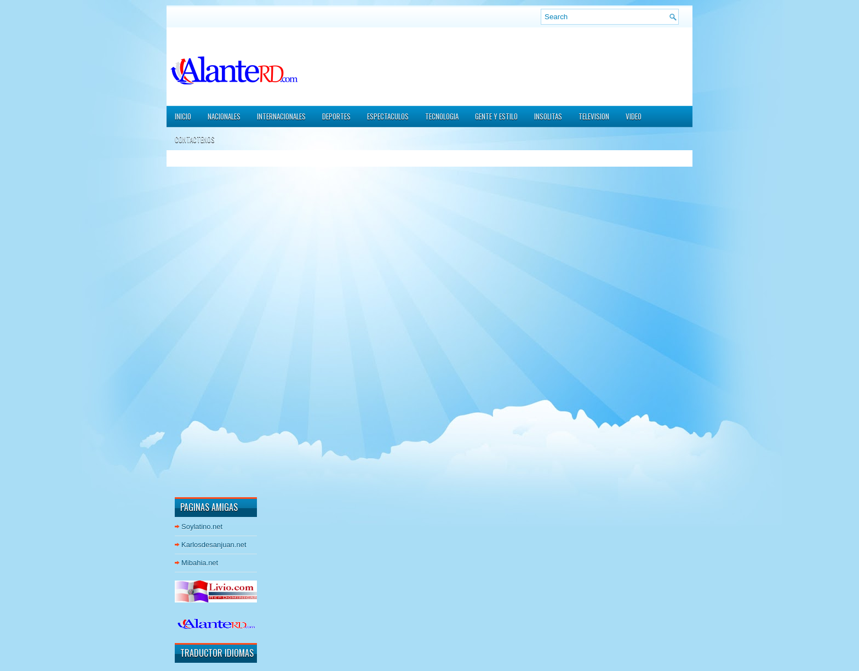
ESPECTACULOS (388, 116)
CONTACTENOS (195, 139)
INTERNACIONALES (281, 116)
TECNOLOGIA (442, 116)
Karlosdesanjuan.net (214, 545)
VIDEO (634, 116)
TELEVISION (594, 116)
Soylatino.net (201, 526)
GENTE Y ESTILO (496, 116)
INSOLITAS (548, 116)
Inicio (183, 116)
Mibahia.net (199, 563)
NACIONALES (224, 116)
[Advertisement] (207, 322)
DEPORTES (336, 116)
